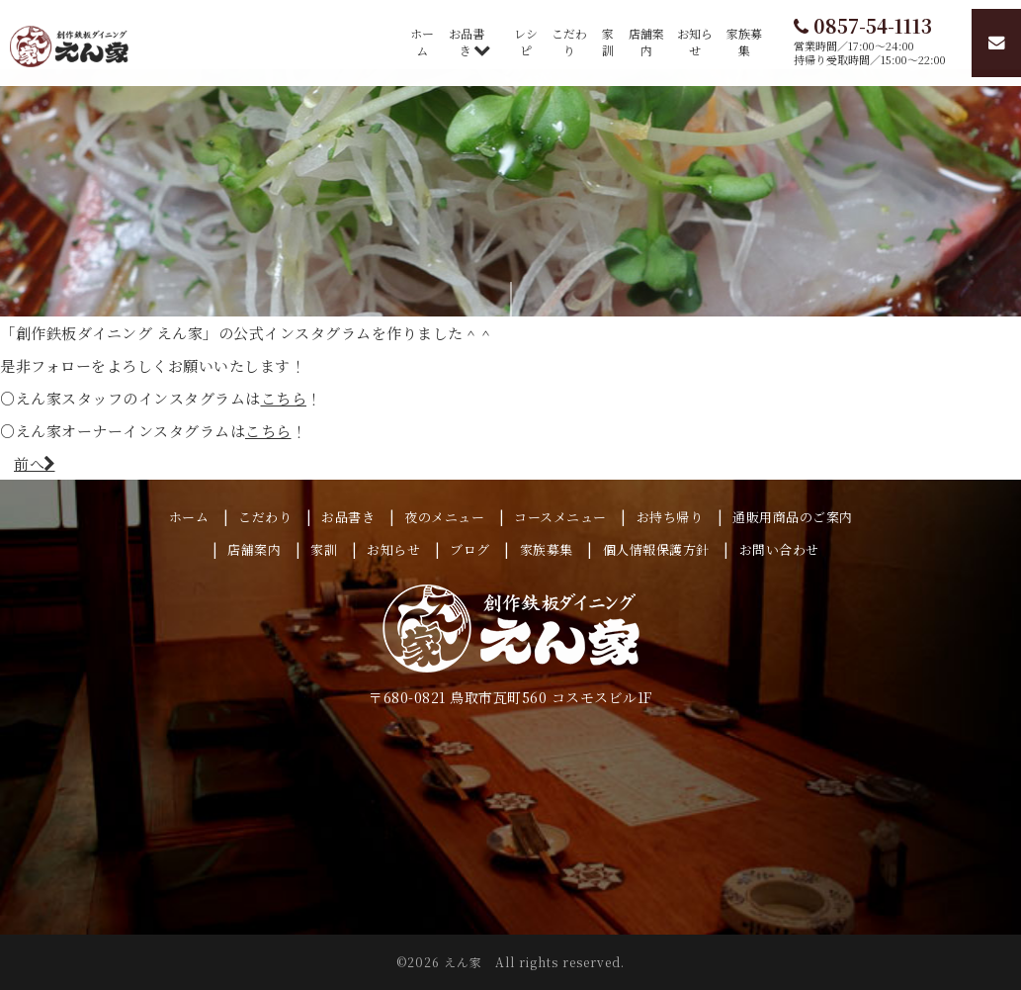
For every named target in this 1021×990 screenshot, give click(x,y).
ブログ (470, 549)
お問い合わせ (779, 549)
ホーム (422, 41)
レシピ (526, 41)
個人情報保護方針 (656, 549)
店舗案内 (646, 41)
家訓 (608, 41)
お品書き (466, 41)
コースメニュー (560, 516)
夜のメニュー (444, 516)
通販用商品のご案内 (792, 516)
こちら (284, 398)
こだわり (569, 41)
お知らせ (695, 41)
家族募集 (744, 41)
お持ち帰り (670, 516)
